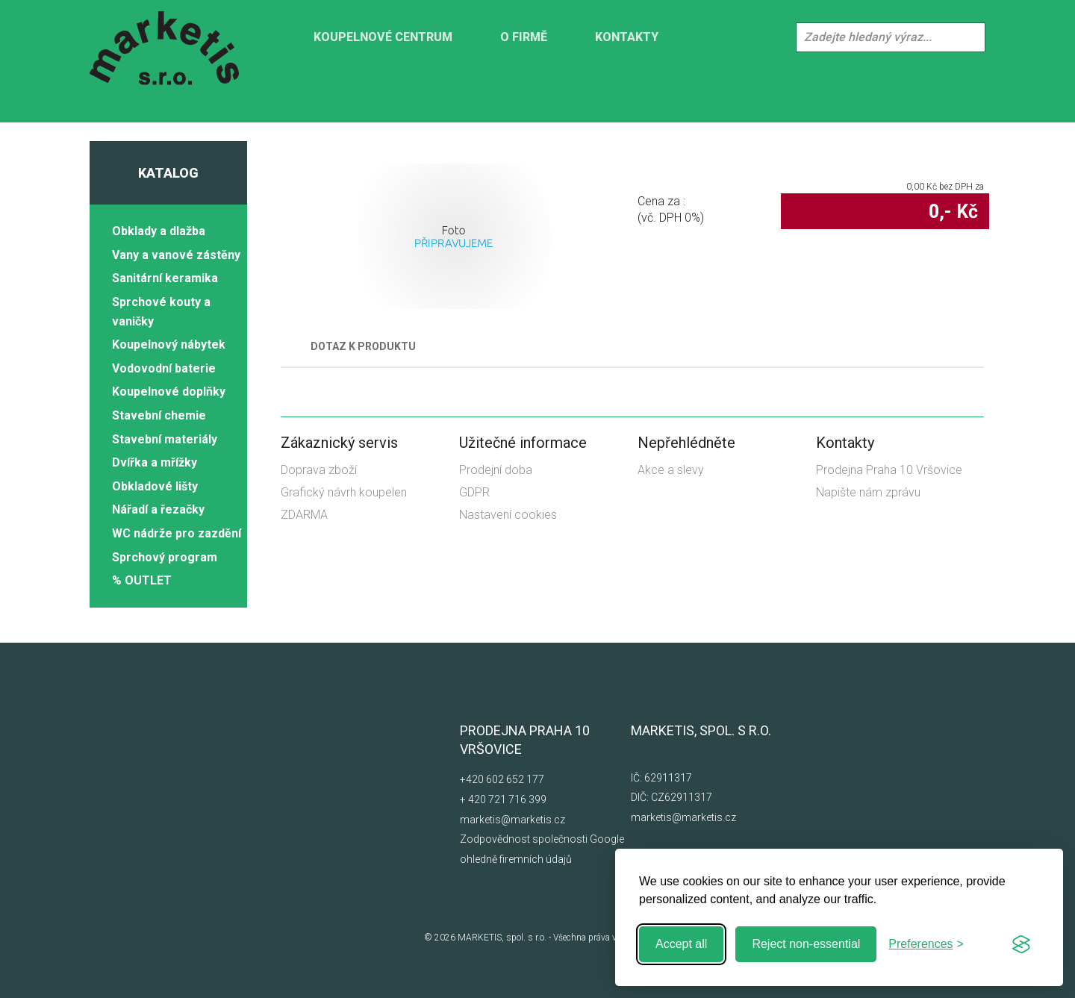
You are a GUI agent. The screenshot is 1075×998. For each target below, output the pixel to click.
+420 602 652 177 (502, 779)
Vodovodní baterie (164, 368)
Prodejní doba (495, 470)
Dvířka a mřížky (154, 462)
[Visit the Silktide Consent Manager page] (1021, 944)
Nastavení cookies (508, 515)
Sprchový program (164, 557)
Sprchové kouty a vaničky (161, 311)
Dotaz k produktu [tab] (363, 346)
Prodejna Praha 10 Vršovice (889, 470)
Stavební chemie (159, 415)
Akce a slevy (671, 470)
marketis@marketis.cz (512, 820)
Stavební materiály (164, 439)
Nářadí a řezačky (158, 509)
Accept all (681, 944)
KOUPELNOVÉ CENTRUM (383, 37)
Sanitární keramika (165, 278)
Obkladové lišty (155, 486)
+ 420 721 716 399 (503, 799)
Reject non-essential (806, 944)
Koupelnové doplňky (168, 391)
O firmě (523, 37)
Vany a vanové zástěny (176, 255)
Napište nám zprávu (868, 492)
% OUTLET (142, 580)
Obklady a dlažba (158, 231)
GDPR (474, 492)
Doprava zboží (319, 470)
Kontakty (626, 37)
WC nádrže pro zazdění (176, 533)
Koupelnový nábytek (168, 344)
